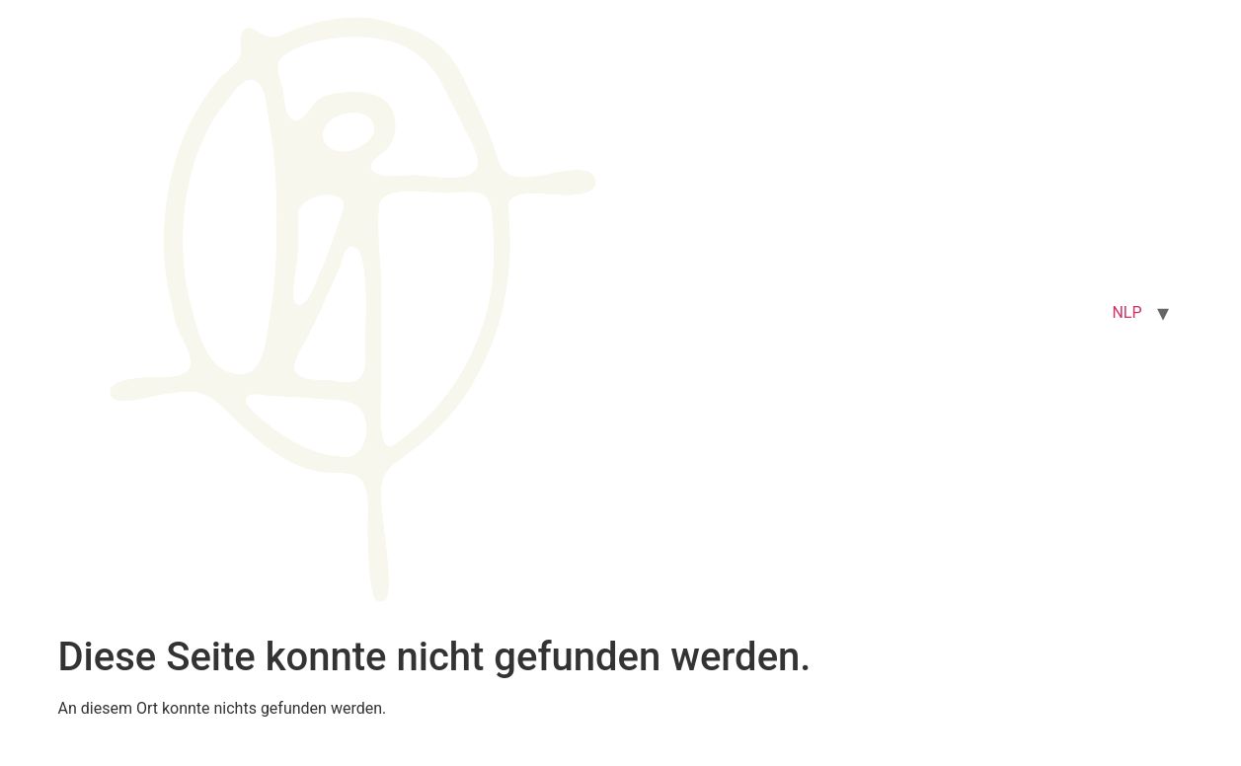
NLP (1126, 312)
